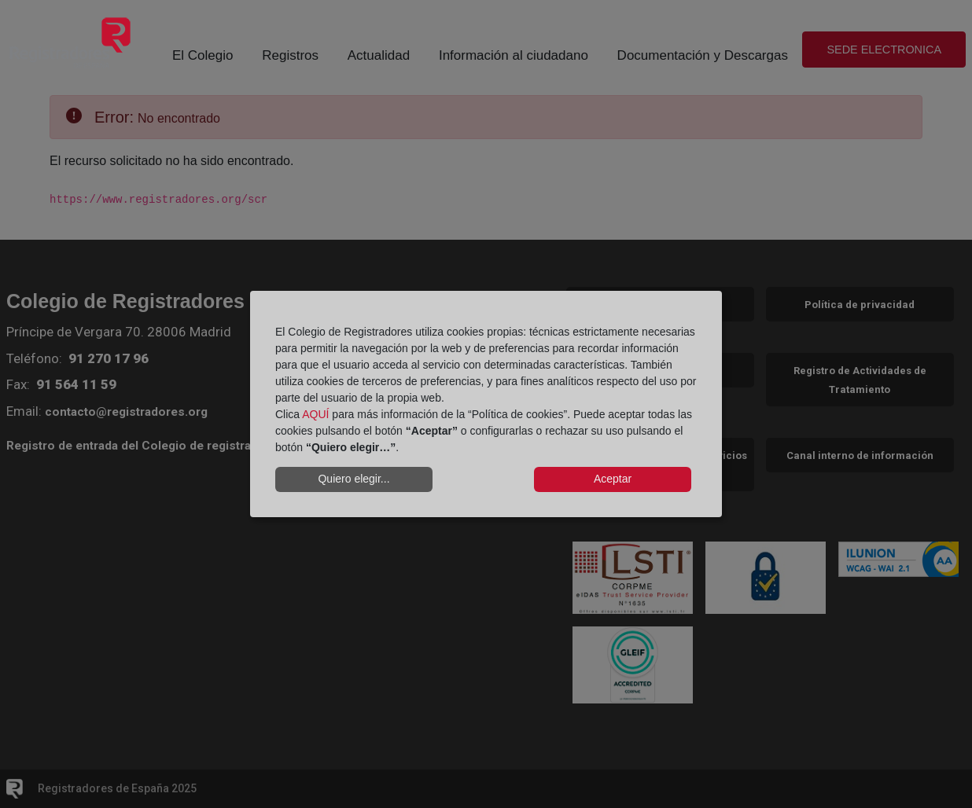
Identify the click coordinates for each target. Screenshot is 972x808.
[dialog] (486, 404)
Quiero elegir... (353, 478)
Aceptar (612, 478)
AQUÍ (315, 414)
